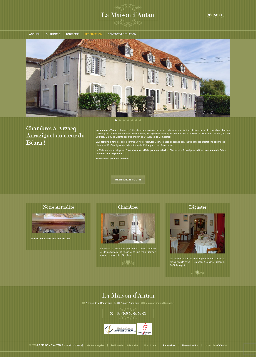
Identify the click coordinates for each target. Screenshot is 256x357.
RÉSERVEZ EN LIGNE (128, 179)
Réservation (93, 34)
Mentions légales (95, 345)
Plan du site (150, 345)
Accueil (34, 34)
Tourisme (72, 34)
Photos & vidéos (190, 345)
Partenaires (169, 345)
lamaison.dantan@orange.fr (160, 303)
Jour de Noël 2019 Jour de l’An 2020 (51, 238)
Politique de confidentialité (124, 345)
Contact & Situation (122, 34)
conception (216, 345)
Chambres (53, 34)
